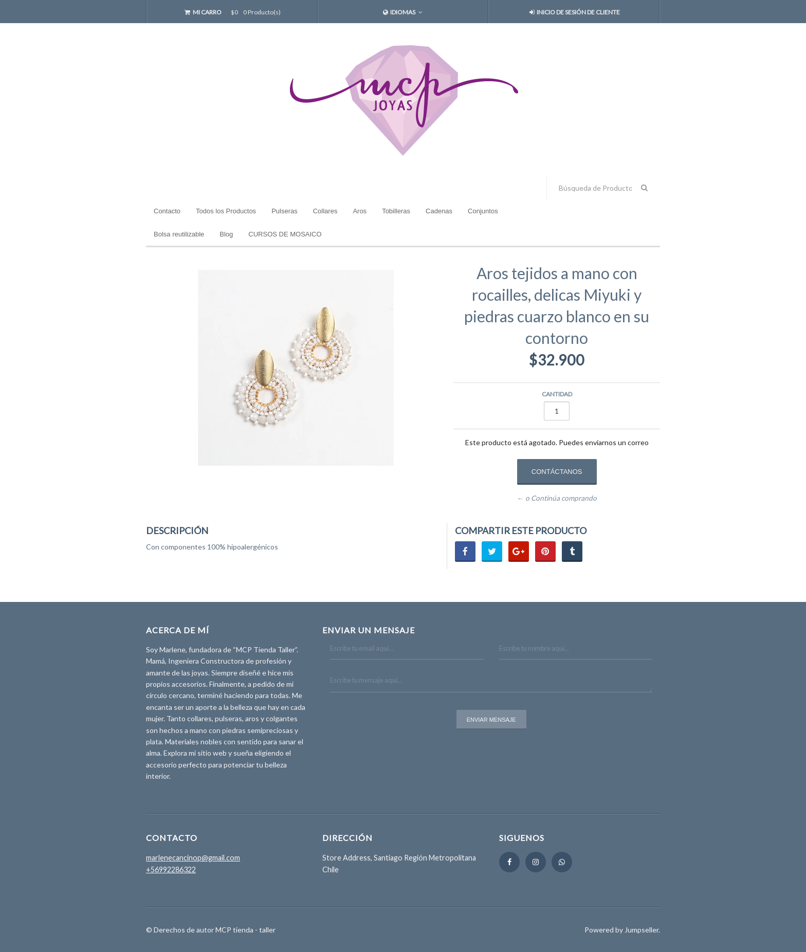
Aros (360, 211)
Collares (325, 211)
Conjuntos (483, 211)
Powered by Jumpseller (621, 929)
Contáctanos (557, 471)
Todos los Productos (226, 211)
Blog (226, 234)
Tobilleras (396, 211)
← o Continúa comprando (557, 498)
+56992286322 (171, 869)
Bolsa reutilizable (179, 234)
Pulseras (284, 211)
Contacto (167, 211)
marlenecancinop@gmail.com (193, 857)
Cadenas (439, 211)
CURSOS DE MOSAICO (284, 234)
